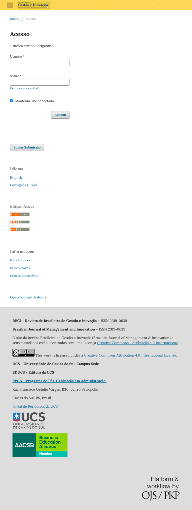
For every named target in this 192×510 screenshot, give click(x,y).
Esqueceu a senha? (24, 88)
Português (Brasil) (24, 185)
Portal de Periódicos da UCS (35, 406)
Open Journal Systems (28, 297)
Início (14, 19)
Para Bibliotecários (24, 276)
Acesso (60, 115)
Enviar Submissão (27, 147)
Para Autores (20, 268)
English (16, 177)
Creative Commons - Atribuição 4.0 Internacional (137, 343)
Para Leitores (20, 260)
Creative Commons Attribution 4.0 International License (130, 355)
